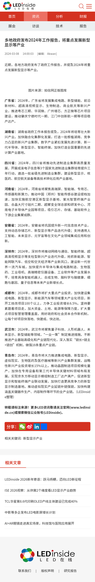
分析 (59, 16)
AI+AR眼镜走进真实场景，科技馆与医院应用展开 (39, 523)
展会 (11, 25)
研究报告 (70, 570)
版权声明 (47, 570)
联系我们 (24, 570)
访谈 (35, 25)
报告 (83, 25)
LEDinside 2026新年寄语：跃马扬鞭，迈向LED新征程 (43, 479)
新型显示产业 (32, 438)
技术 (59, 25)
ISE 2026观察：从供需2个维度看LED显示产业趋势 (40, 490)
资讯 (35, 16)
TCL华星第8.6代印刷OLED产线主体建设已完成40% (41, 501)
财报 (83, 16)
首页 (11, 16)
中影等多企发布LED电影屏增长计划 (30, 512)
